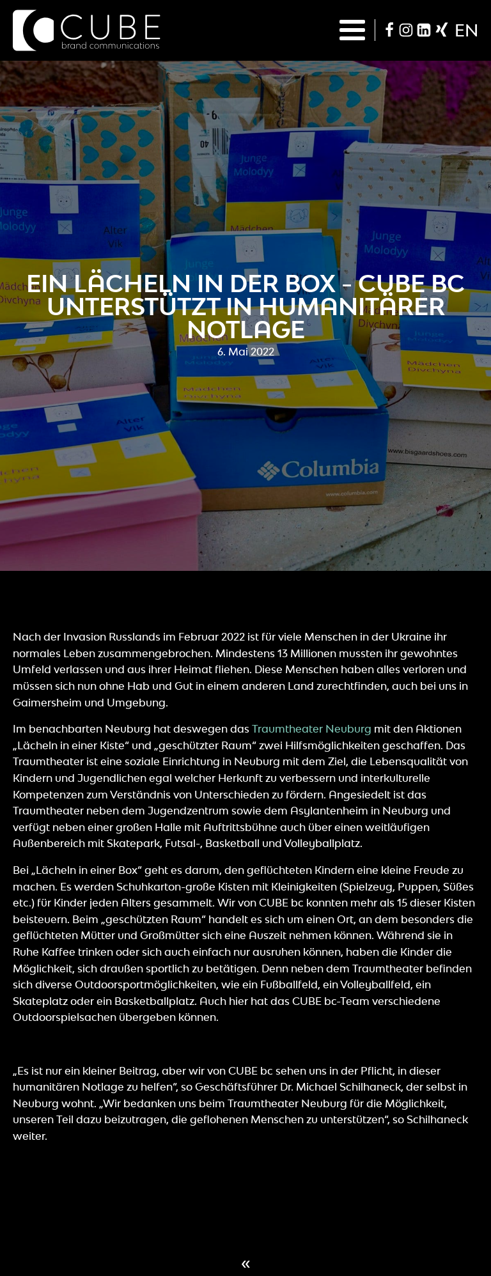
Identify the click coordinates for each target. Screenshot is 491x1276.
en (466, 30)
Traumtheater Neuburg (311, 728)
